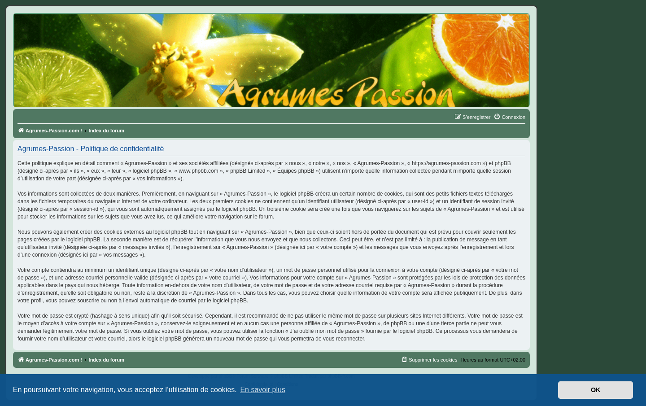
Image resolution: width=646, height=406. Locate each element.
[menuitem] (509, 117)
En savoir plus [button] (262, 389)
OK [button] (596, 389)
